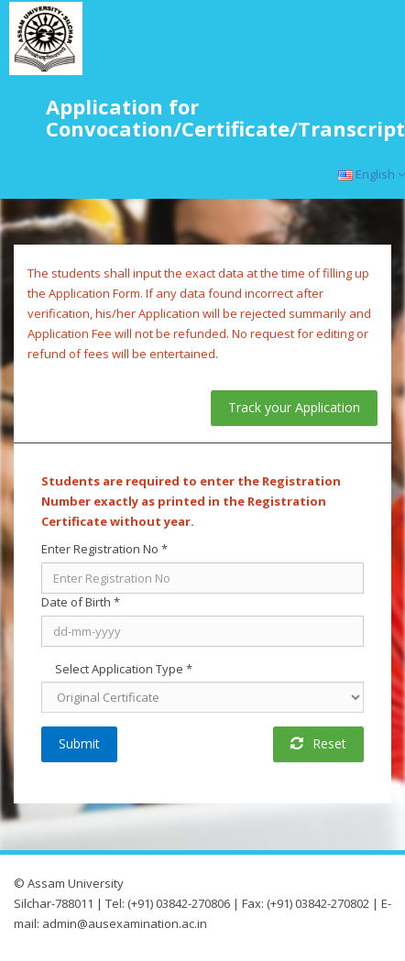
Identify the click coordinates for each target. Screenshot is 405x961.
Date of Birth (80, 602)
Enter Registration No (104, 549)
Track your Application (294, 407)
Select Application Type (123, 668)
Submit (79, 743)
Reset (318, 743)
